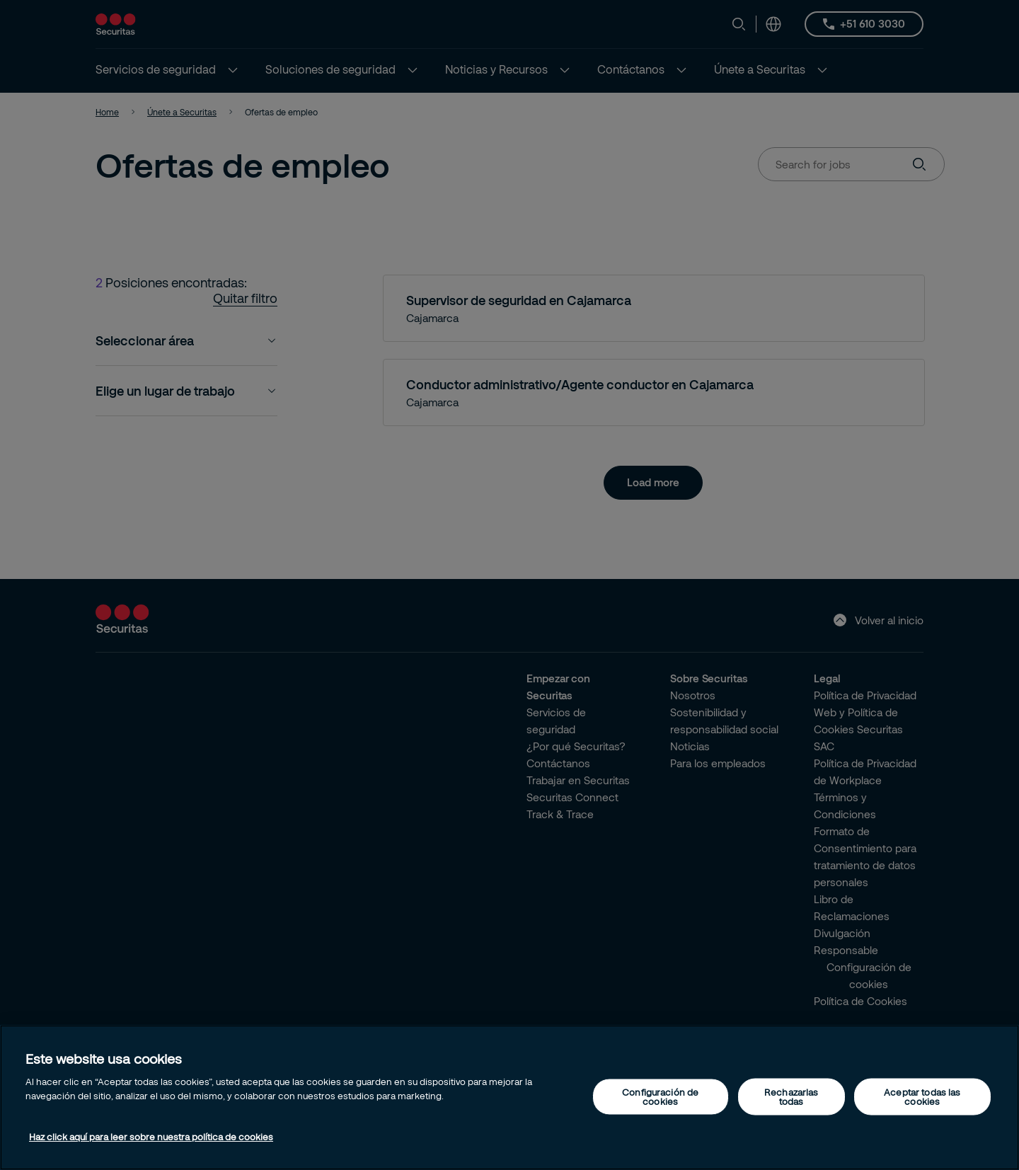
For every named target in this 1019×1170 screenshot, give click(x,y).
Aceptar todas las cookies (922, 1096)
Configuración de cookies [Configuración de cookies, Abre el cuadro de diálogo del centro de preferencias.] (660, 1096)
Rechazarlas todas (791, 1096)
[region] (509, 1097)
